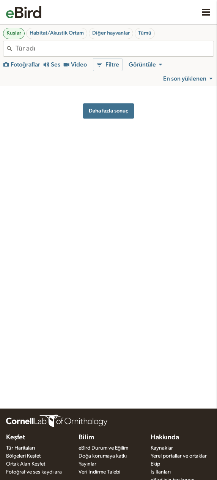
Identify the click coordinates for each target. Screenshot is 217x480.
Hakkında (165, 437)
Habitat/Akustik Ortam (57, 33)
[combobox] (115, 48)
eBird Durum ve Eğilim (103, 448)
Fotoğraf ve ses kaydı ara (34, 472)
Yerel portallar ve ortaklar (179, 456)
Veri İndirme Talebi (99, 472)
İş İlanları (161, 472)
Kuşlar (13, 33)
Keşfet (15, 437)
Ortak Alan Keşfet (25, 464)
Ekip (155, 464)
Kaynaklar (162, 448)
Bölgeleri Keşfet (23, 456)
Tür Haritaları (20, 448)
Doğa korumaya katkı (103, 456)
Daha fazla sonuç (108, 111)
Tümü (144, 33)
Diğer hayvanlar (111, 33)
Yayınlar (87, 464)
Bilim (86, 437)
